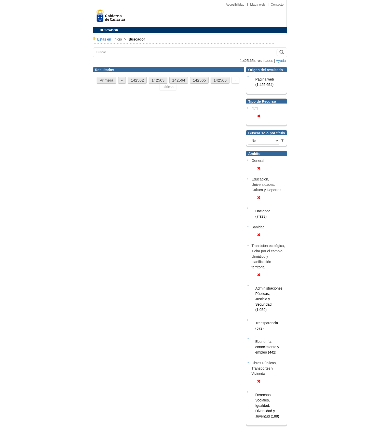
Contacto (277, 4)
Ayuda (281, 61)
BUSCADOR (109, 30)
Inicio (118, 39)
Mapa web (258, 4)
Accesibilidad (235, 4)
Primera (106, 80)
